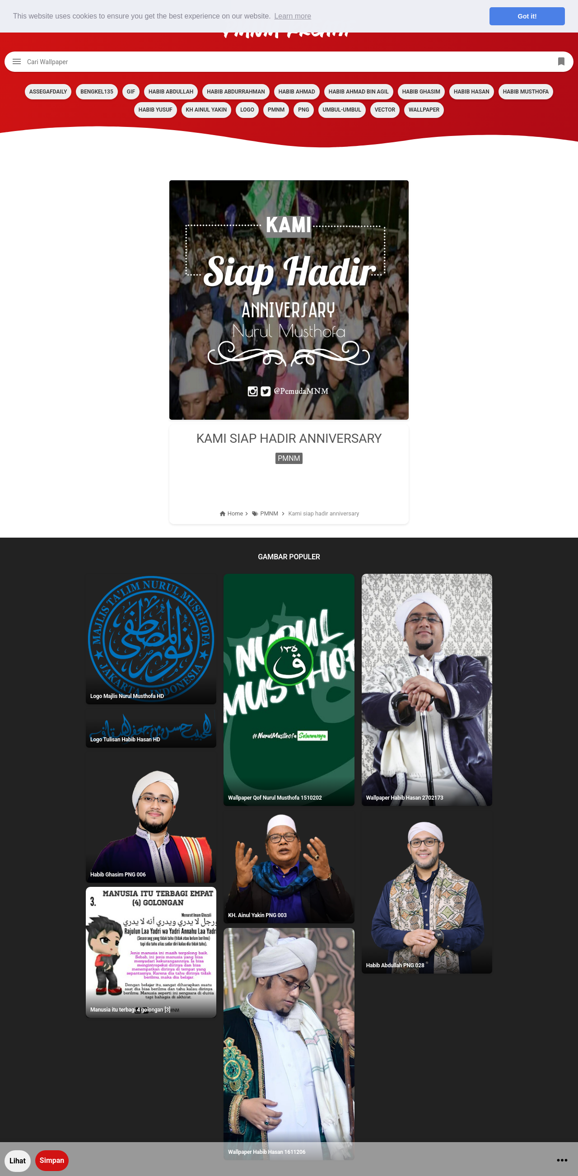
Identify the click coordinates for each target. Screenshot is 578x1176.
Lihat (17, 1161)
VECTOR (385, 110)
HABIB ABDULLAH (171, 92)
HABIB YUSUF (155, 110)
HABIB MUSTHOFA (526, 92)
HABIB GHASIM (421, 92)
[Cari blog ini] (289, 62)
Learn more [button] (292, 16)
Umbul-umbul (342, 110)
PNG (303, 110)
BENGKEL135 (96, 92)
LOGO (247, 110)
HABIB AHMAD (297, 92)
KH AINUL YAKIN (206, 110)
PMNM (276, 110)
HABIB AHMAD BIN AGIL (359, 92)
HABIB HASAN (471, 92)
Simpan (52, 1160)
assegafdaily (48, 92)
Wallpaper (424, 110)
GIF (131, 92)
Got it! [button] (527, 16)
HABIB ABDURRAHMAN (236, 92)
